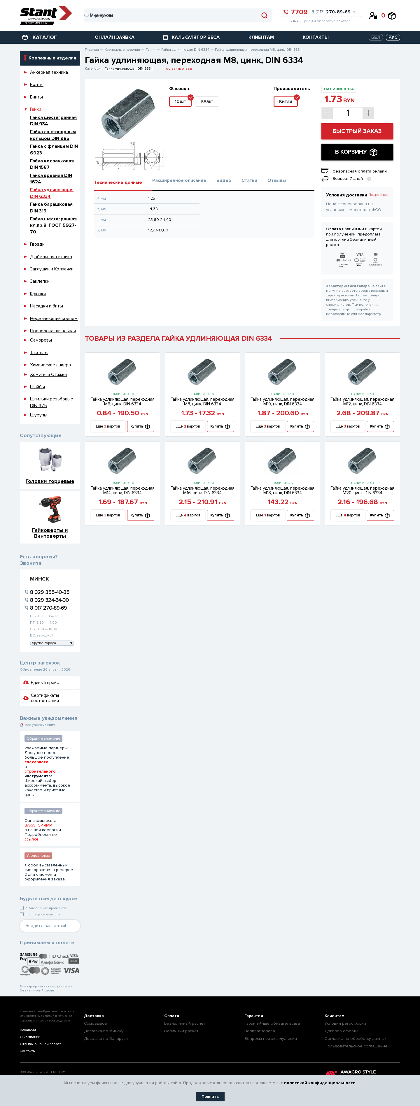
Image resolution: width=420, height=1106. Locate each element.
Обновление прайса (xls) (46, 908)
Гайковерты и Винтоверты (50, 533)
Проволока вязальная (53, 331)
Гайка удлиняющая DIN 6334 (129, 68)
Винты (36, 97)
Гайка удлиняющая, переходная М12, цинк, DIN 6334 (362, 401)
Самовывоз (95, 1023)
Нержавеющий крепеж (54, 318)
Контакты (28, 1051)
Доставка (94, 1015)
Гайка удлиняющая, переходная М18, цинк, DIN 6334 (282, 490)
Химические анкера (50, 365)
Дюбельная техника (51, 257)
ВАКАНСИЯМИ (38, 825)
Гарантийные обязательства (272, 1023)
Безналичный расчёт (184, 1023)
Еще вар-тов (108, 426)
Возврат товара (259, 1030)
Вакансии (28, 1030)
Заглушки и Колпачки (52, 269)
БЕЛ (375, 37)
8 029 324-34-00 (49, 600)
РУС (393, 37)
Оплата (171, 1015)
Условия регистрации (345, 1023)
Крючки (38, 294)
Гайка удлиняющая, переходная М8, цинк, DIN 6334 (203, 401)
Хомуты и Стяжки (48, 374)
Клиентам (334, 1015)
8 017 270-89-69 (48, 608)
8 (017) (331, 12)
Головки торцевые (50, 481)
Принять (210, 1096)
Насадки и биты (46, 306)
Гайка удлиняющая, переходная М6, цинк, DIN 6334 (123, 401)
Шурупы (38, 415)
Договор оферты (341, 1030)
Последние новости (43, 914)
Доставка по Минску (103, 1030)
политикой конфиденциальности (320, 1082)
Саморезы (41, 340)
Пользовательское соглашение (356, 1046)
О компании (30, 1037)
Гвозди (37, 244)
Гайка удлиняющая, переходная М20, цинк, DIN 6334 (362, 490)
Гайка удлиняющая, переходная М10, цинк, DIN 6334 (282, 401)
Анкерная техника (49, 72)
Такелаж (39, 353)
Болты (36, 84)
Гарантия (253, 1015)
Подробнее (378, 195)
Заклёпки (40, 281)
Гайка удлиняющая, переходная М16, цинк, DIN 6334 (203, 490)
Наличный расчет (181, 1030)
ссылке (31, 839)
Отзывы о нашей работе (41, 1044)
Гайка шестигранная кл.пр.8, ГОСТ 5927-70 (53, 225)
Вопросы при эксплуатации (270, 1038)
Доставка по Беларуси (106, 1038)
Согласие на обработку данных (355, 1038)
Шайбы (37, 387)
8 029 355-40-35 (49, 592)
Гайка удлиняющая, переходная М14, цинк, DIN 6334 (123, 490)
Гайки (35, 109)
